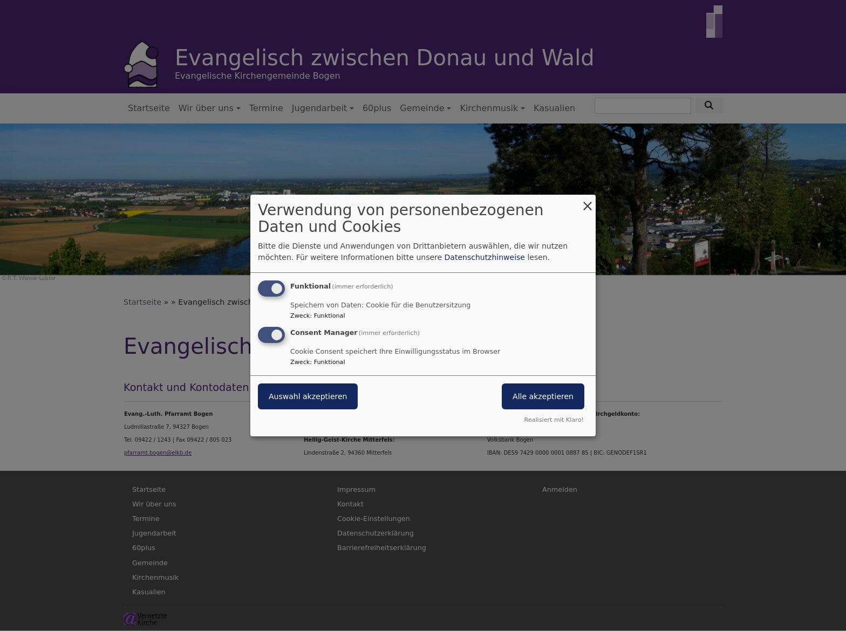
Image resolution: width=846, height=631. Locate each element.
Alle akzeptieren (543, 396)
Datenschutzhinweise (485, 257)
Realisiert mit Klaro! (554, 419)
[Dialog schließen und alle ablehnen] (587, 201)
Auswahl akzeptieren (308, 396)
